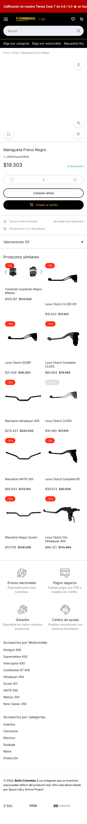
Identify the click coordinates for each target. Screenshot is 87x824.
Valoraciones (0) (43, 242)
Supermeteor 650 (15, 656)
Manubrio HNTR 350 (19, 479)
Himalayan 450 (13, 677)
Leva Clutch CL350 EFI (61, 304)
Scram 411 (10, 683)
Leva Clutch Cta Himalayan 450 (56, 539)
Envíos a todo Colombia (23, 221)
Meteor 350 (11, 697)
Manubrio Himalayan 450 (22, 421)
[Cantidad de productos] (43, 179)
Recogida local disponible (69, 221)
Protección (10, 758)
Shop (15, 52)
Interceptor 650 (14, 663)
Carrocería (10, 731)
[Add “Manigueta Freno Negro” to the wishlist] (78, 134)
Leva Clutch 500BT (18, 362)
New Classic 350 (14, 704)
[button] (78, 122)
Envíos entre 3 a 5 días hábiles (27, 229)
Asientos (9, 724)
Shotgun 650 (12, 650)
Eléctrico (9, 738)
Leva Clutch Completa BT (62, 479)
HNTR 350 (10, 690)
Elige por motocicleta (46, 43)
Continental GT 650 (16, 670)
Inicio (6, 52)
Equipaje (9, 744)
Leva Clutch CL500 (58, 421)
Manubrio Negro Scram (21, 537)
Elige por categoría (16, 43)
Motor (7, 751)
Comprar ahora (43, 193)
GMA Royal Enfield (18, 156)
